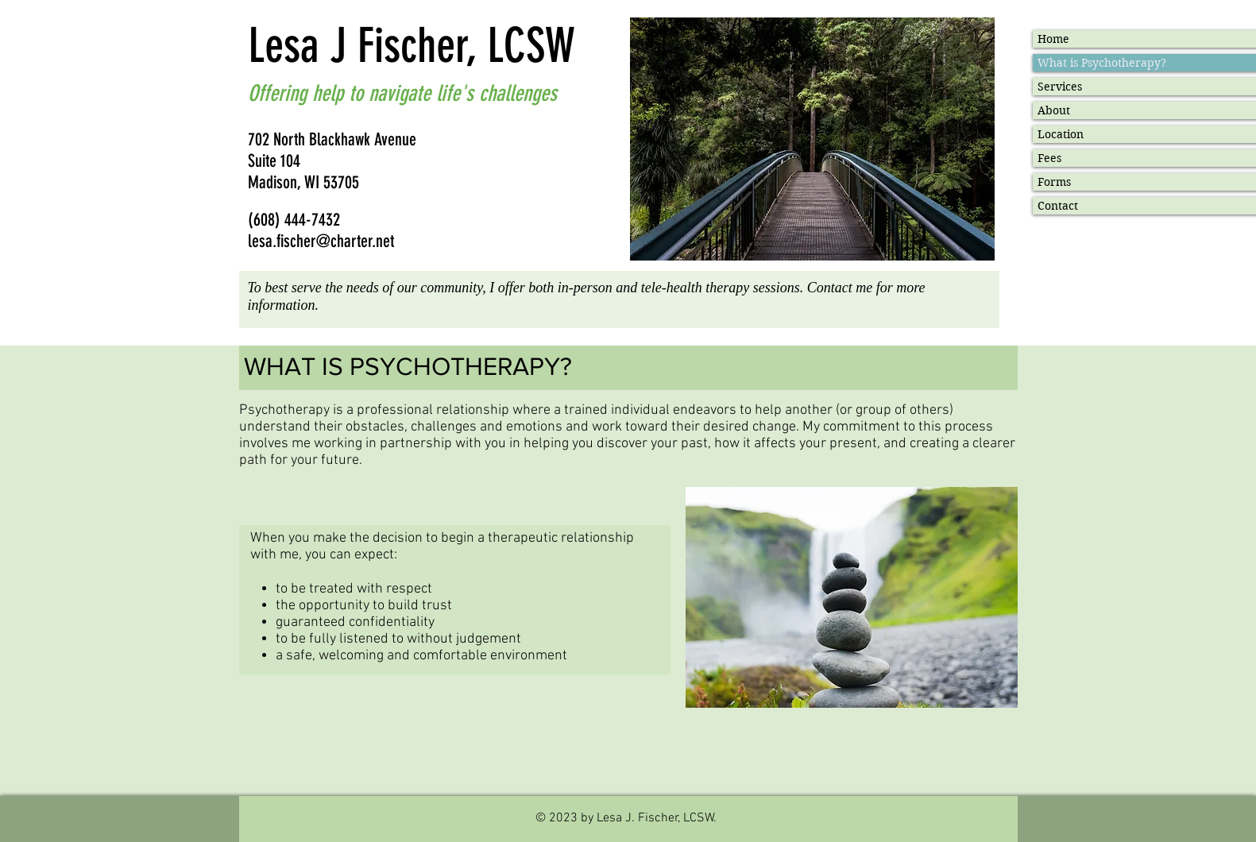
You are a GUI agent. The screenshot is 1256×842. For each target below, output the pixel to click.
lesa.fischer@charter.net (321, 241)
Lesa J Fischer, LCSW (411, 45)
